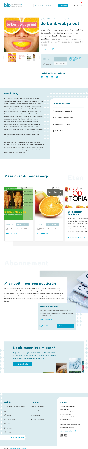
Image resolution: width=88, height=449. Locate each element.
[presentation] (5, 57)
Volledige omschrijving (49, 49)
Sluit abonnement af (65, 322)
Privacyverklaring (65, 417)
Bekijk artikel (12, 233)
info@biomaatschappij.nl (68, 429)
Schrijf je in (26, 361)
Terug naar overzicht (16, 437)
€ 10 (46, 224)
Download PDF (60, 63)
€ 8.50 (11, 224)
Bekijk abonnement (47, 315)
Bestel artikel (60, 59)
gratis (47, 64)
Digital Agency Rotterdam (18, 447)
